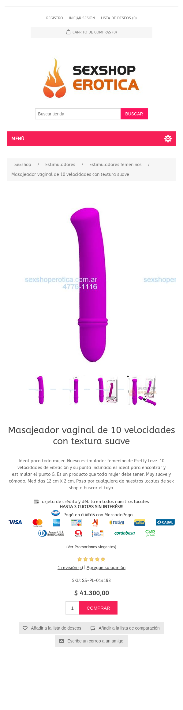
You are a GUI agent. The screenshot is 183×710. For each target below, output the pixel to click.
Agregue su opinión (106, 567)
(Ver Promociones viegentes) (91, 547)
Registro (54, 18)
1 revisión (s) (70, 567)
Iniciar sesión (82, 18)
